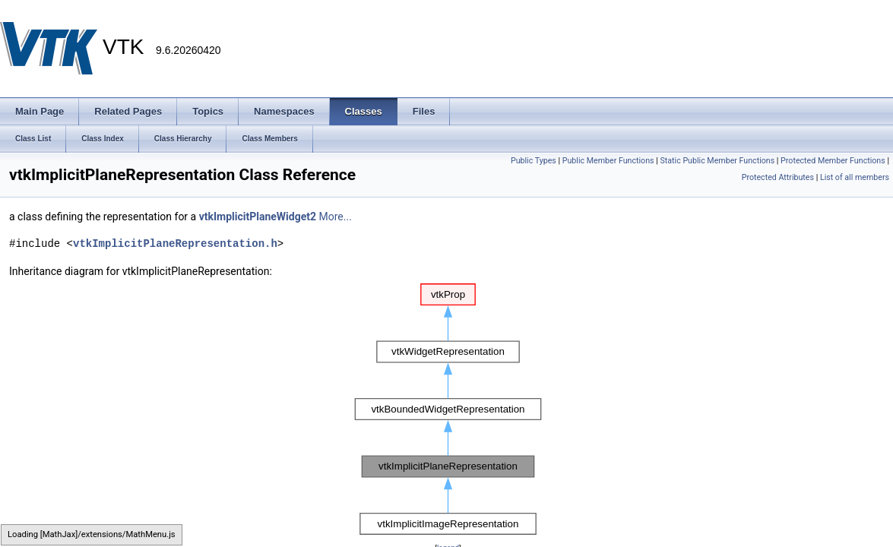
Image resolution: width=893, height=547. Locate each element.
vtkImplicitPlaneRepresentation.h (175, 243)
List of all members (854, 177)
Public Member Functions (608, 161)
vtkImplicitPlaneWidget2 (257, 216)
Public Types (533, 161)
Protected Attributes (778, 177)
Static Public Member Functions (717, 161)
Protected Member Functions (833, 161)
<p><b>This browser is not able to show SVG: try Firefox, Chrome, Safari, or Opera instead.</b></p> (448, 409)
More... (335, 216)
